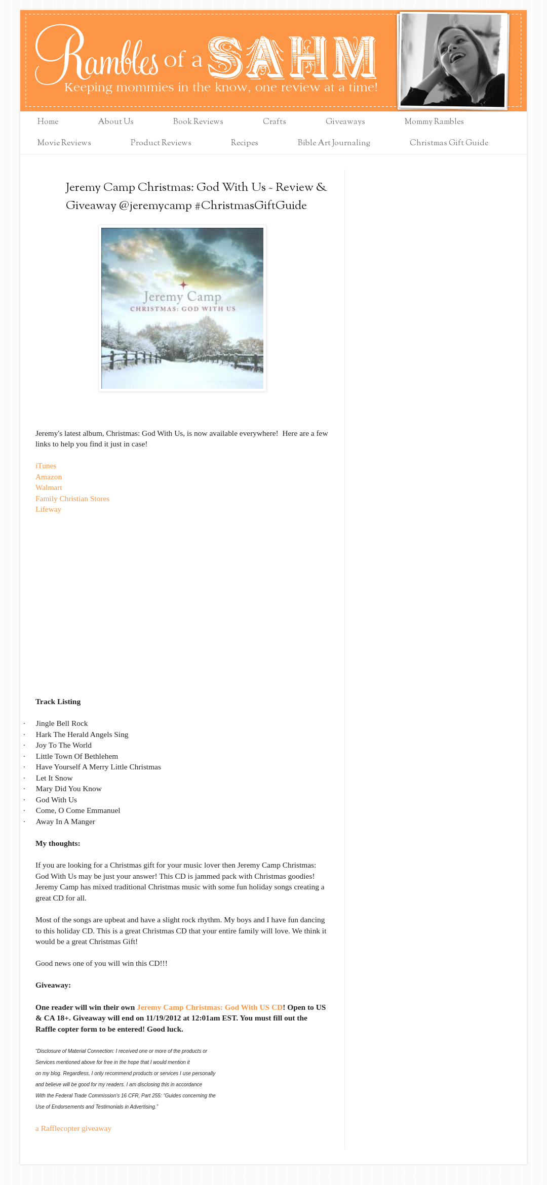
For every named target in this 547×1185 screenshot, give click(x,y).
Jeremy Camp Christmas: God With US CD (210, 1007)
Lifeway (48, 509)
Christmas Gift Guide (449, 143)
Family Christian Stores (72, 498)
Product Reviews (161, 143)
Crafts (274, 122)
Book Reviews (198, 122)
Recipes (244, 143)
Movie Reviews (64, 143)
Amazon (48, 476)
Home (47, 122)
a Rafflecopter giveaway (73, 1128)
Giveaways (345, 122)
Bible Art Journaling (334, 143)
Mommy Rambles (434, 122)
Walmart (48, 487)
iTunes (45, 465)
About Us (116, 122)
